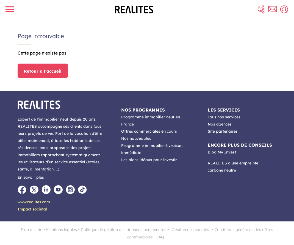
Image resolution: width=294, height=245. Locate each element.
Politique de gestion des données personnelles (123, 229)
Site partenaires (223, 131)
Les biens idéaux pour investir (149, 159)
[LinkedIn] (46, 189)
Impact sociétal (32, 209)
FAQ (160, 237)
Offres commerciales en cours (149, 131)
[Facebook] (22, 189)
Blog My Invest (222, 152)
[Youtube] (58, 189)
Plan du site (31, 229)
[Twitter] (34, 189)
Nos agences (220, 124)
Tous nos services (224, 117)
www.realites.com (34, 202)
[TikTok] (82, 189)
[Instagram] (70, 189)
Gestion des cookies (190, 229)
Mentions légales (61, 229)
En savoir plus (31, 177)
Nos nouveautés (136, 138)
